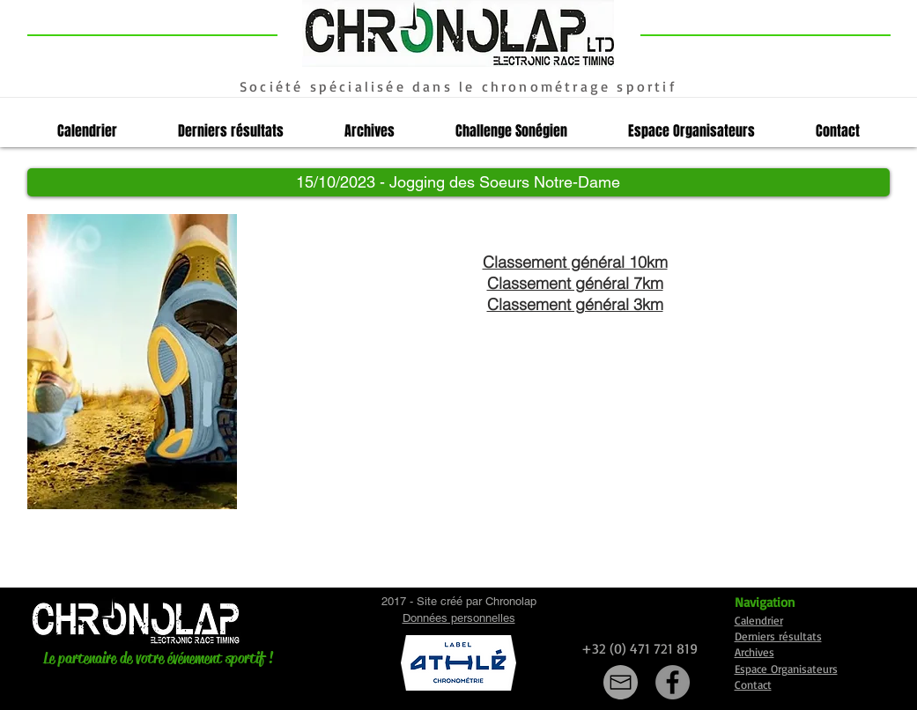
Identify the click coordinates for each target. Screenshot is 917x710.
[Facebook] (672, 682)
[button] (458, 182)
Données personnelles (459, 618)
